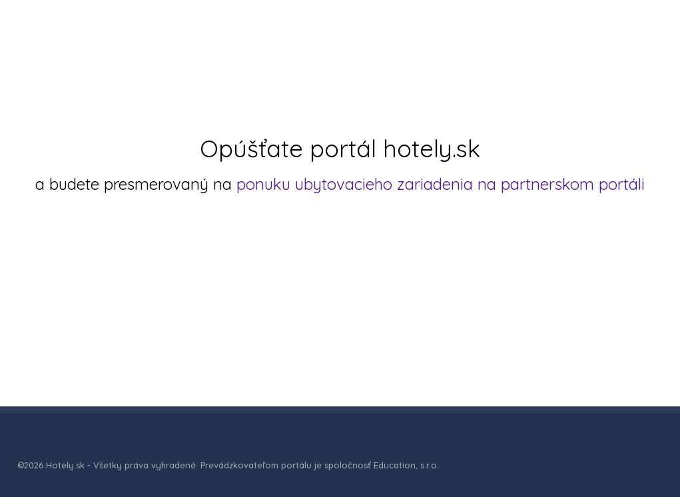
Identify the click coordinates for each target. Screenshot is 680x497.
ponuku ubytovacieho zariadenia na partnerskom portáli (440, 184)
